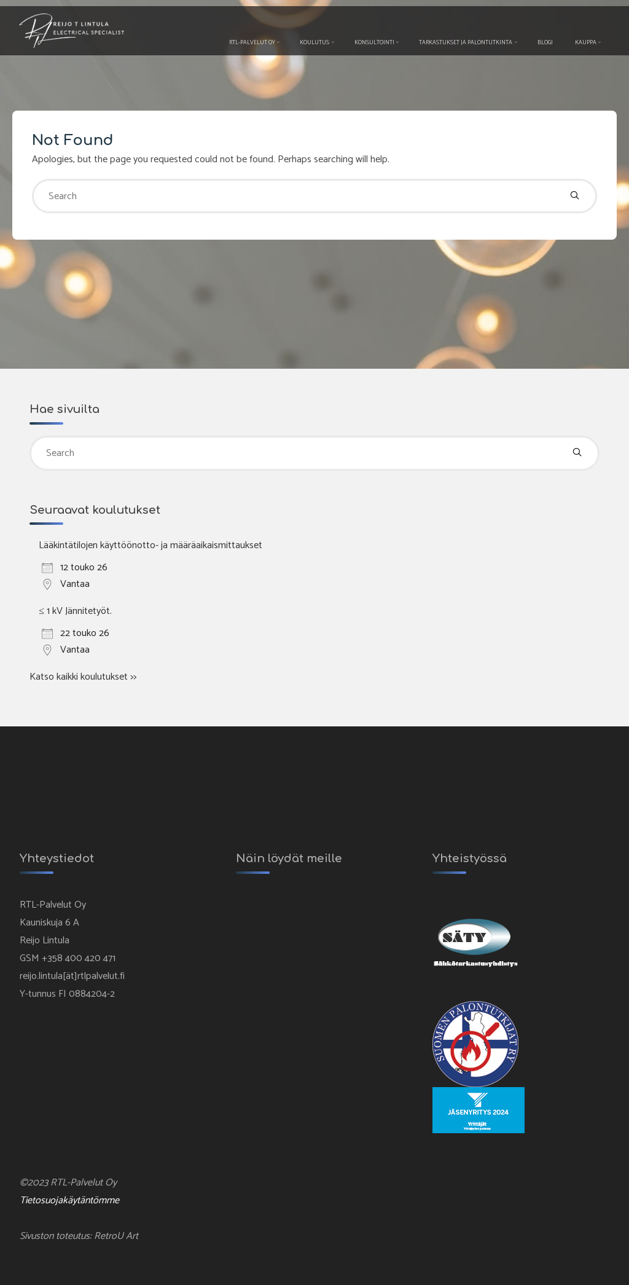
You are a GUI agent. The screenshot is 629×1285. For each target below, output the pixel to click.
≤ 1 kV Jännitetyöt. (75, 610)
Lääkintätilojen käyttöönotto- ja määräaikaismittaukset (150, 545)
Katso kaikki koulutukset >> (82, 675)
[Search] (574, 196)
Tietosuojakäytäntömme (70, 1200)
